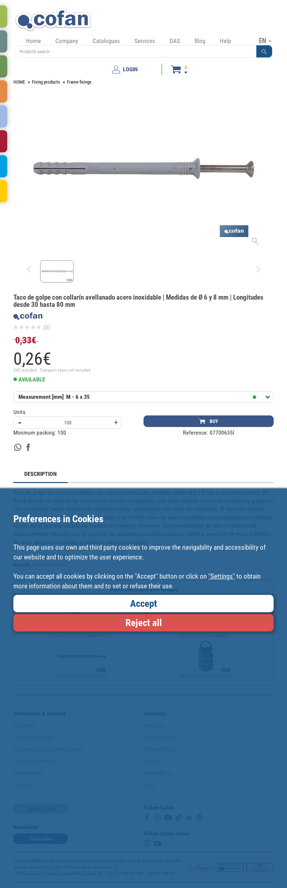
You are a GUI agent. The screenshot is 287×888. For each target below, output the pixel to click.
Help (225, 41)
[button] (264, 51)
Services (144, 41)
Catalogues (106, 41)
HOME (19, 82)
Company (66, 41)
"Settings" (221, 576)
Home (33, 41)
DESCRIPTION (40, 473)
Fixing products (46, 82)
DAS (175, 41)
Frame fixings (79, 82)
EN (265, 41)
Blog (199, 41)
